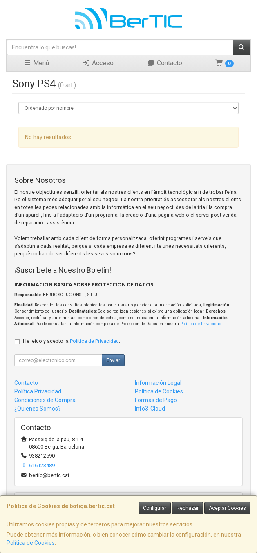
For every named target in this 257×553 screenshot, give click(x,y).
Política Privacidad (37, 391)
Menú (36, 63)
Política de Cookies (31, 543)
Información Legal (158, 383)
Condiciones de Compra (45, 400)
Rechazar (188, 508)
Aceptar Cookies (227, 508)
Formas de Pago (156, 400)
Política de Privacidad (200, 324)
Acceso (98, 63)
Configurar (154, 508)
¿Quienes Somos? (37, 408)
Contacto (164, 63)
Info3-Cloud (150, 408)
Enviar (113, 360)
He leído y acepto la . (71, 341)
